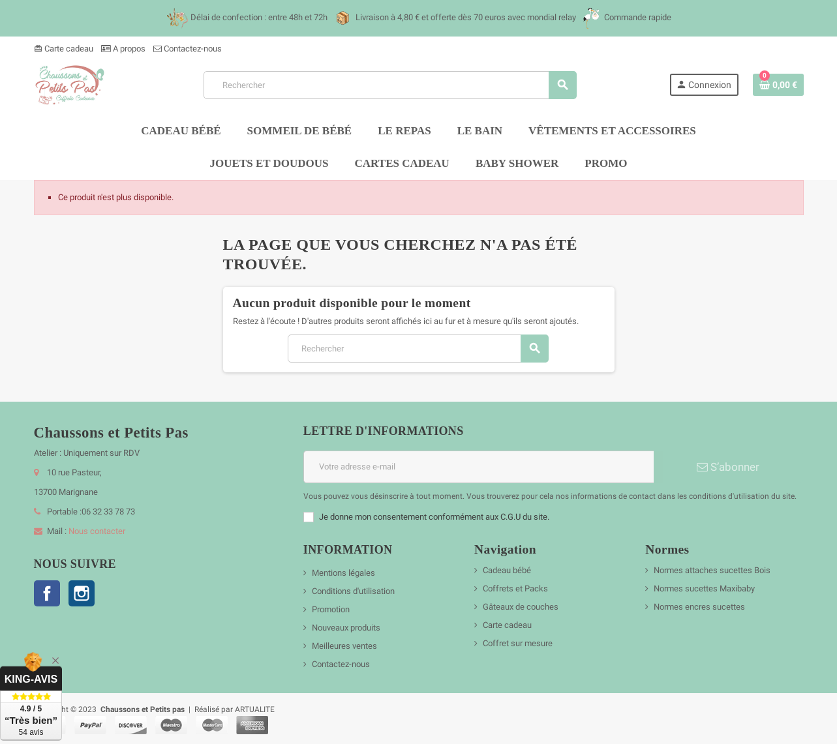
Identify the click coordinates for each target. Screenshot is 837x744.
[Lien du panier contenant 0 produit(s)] (778, 85)
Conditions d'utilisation (353, 591)
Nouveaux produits (346, 627)
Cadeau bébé (507, 570)
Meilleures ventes (344, 646)
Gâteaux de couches (520, 607)
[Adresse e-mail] (478, 467)
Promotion (331, 609)
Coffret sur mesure (518, 643)
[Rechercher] (390, 85)
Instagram (81, 593)
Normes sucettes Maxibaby (704, 588)
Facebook (47, 593)
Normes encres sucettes (699, 607)
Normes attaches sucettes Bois (712, 570)
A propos (123, 48)
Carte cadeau (63, 48)
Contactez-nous (187, 48)
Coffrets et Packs (515, 588)
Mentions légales (343, 573)
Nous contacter (96, 531)
